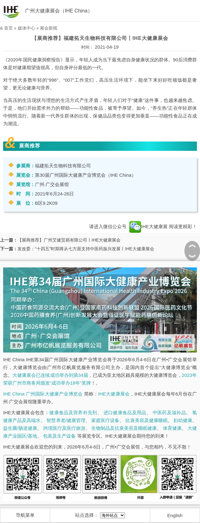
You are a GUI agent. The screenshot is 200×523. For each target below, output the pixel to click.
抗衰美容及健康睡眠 (146, 420)
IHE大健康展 (148, 226)
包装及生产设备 (59, 436)
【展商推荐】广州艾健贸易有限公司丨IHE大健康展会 (69, 240)
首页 (8, 28)
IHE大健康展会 (114, 393)
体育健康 (172, 428)
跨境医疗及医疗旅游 (64, 428)
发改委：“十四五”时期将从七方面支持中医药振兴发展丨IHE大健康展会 (85, 248)
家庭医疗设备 (105, 420)
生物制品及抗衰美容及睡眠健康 (124, 428)
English (175, 515)
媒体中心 (26, 28)
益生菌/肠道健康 (20, 428)
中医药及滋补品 (169, 412)
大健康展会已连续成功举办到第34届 (50, 375)
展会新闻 (48, 28)
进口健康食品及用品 (124, 412)
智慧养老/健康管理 (65, 420)
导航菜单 (25, 515)
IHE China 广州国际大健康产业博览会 (43, 393)
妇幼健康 (183, 420)
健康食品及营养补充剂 (73, 412)
